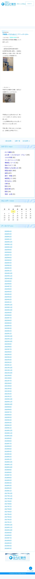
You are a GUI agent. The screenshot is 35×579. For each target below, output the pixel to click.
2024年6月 (8, 289)
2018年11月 (8, 464)
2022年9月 (8, 344)
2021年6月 (8, 383)
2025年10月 (8, 247)
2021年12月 (8, 367)
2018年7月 (8, 475)
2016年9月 (8, 532)
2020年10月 (8, 404)
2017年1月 (8, 522)
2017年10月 (8, 498)
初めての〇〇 (9, 165)
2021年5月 (8, 386)
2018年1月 (8, 491)
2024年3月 (8, 297)
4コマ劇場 (8, 152)
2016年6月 (8, 540)
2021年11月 (8, 370)
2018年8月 (8, 472)
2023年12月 (8, 305)
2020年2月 (8, 425)
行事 (6, 183)
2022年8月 (8, 346)
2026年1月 (8, 239)
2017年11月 (8, 496)
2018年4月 (8, 483)
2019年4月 (8, 451)
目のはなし (8, 181)
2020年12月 (8, 399)
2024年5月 (8, 291)
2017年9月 (8, 501)
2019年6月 (8, 446)
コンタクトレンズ (11, 160)
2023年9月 (8, 312)
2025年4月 (8, 263)
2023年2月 (8, 331)
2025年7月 (8, 255)
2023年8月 (8, 315)
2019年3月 (8, 454)
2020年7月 (8, 412)
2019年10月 (8, 436)
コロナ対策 (8, 157)
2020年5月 (8, 417)
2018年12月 (8, 462)
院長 (6, 191)
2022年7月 (8, 349)
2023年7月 (8, 318)
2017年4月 (8, 514)
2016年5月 (8, 543)
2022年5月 (8, 354)
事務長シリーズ (10, 162)
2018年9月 (8, 470)
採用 (6, 173)
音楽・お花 (8, 194)
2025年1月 (8, 270)
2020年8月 (8, 409)
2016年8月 (8, 535)
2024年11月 (8, 276)
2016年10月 (8, 530)
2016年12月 (8, 525)
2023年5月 (8, 323)
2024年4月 (8, 294)
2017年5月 (8, 512)
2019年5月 (8, 449)
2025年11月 (8, 244)
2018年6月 (8, 477)
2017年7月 (8, 506)
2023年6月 (8, 320)
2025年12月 (8, 242)
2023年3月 (8, 328)
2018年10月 (8, 467)
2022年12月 (8, 336)
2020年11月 (8, 401)
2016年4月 (8, 546)
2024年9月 (8, 281)
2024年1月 (8, 302)
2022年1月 (8, 365)
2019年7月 (8, 443)
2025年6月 (8, 257)
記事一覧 (17, 141)
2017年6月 (8, 509)
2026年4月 (8, 231)
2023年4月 (8, 325)
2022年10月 (8, 341)
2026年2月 (8, 236)
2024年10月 (8, 278)
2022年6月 (8, 352)
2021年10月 (8, 373)
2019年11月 (8, 433)
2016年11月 (8, 527)
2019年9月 (8, 438)
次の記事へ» (26, 141)
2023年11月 (8, 307)
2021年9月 (8, 375)
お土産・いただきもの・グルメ (15, 155)
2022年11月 (8, 339)
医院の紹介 (8, 170)
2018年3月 (8, 485)
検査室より (8, 178)
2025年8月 (8, 252)
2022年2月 (8, 362)
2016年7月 (8, 538)
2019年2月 (8, 456)
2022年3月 (8, 360)
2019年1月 (8, 459)
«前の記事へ (8, 141)
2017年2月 (8, 519)
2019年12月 (8, 430)
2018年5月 (8, 480)
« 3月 (7, 206)
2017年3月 (8, 517)
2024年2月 (8, 299)
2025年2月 (8, 268)
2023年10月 (8, 310)
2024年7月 (8, 286)
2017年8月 (8, 504)
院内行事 (8, 189)
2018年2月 (8, 488)
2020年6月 (8, 415)
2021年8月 (8, 378)
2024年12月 (8, 273)
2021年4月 (8, 388)
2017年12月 (8, 493)
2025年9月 (8, 250)
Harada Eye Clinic (13, 573)
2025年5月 (8, 260)
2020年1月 (8, 428)
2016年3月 (8, 548)
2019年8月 (8, 441)
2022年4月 (8, 357)
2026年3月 (8, 234)
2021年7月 (8, 381)
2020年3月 (8, 422)
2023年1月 (8, 333)
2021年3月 (8, 391)
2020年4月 (8, 420)
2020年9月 (8, 407)
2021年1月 (8, 396)
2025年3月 (8, 265)
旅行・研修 (8, 176)
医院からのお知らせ (11, 168)
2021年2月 (8, 394)
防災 (6, 186)
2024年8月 (8, 284)
